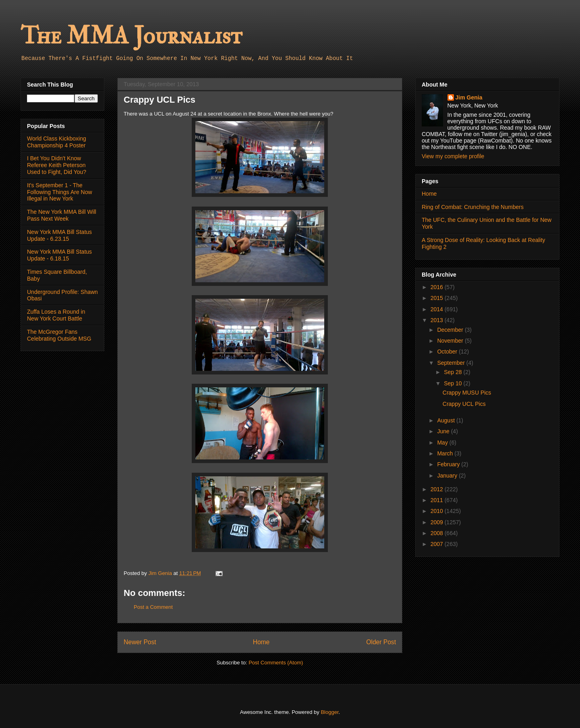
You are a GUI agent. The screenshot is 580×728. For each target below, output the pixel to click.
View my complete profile (453, 156)
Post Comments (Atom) (276, 663)
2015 (438, 298)
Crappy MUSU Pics (467, 392)
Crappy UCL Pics (464, 404)
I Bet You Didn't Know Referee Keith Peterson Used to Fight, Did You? (56, 165)
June (444, 431)
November (450, 340)
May (443, 442)
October (448, 351)
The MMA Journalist (131, 36)
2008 (438, 533)
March (445, 453)
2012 (438, 489)
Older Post (381, 642)
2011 (438, 500)
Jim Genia (469, 97)
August (446, 420)
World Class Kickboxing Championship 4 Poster (56, 142)
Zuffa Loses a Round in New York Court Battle (56, 315)
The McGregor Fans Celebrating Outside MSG (59, 335)
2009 (438, 522)
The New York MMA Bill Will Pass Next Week (61, 215)
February (449, 464)
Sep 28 (453, 372)
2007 (438, 544)
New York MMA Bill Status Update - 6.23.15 (59, 235)
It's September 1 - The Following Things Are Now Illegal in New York (59, 192)
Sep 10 (453, 383)
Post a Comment (153, 607)
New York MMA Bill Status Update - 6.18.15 (59, 255)
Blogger (329, 712)
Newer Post (140, 642)
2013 (438, 320)
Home (261, 642)
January (448, 475)
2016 (438, 287)
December (450, 330)
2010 (438, 511)
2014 (438, 309)
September (451, 363)
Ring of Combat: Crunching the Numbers (473, 207)
